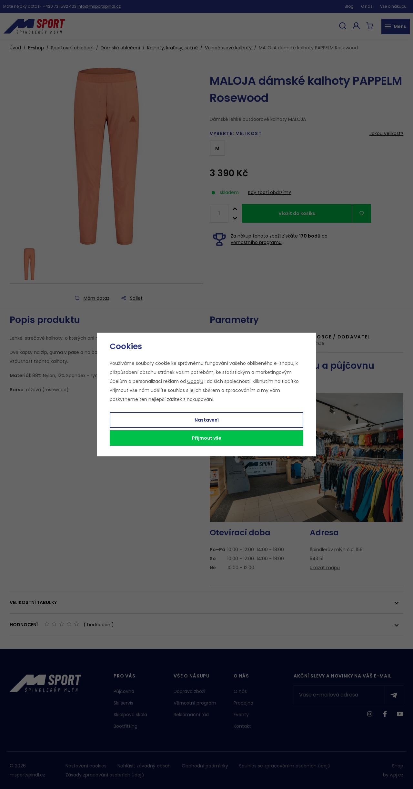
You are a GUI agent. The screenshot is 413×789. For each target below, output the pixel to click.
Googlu (195, 381)
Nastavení (207, 420)
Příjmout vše (206, 438)
